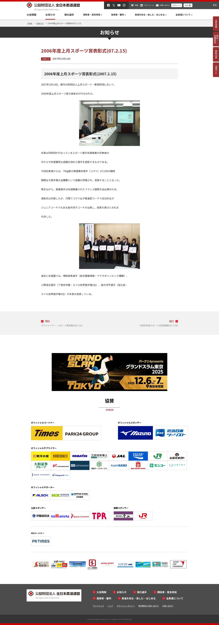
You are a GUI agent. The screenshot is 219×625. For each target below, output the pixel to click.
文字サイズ (176, 5)
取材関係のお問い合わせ (149, 606)
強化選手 (69, 14)
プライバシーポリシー (126, 606)
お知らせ (50, 14)
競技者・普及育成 (167, 592)
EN (215, 5)
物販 (136, 5)
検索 (186, 5)
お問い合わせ (165, 5)
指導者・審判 (104, 598)
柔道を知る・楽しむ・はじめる (139, 598)
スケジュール (149, 5)
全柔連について (174, 598)
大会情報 (31, 14)
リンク (110, 606)
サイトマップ (98, 606)
